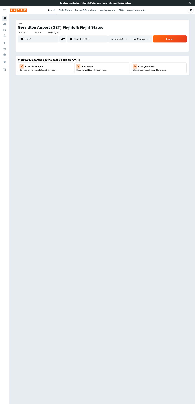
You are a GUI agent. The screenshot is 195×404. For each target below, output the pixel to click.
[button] (190, 3)
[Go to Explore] (4, 43)
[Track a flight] (4, 49)
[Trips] (4, 62)
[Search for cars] (4, 29)
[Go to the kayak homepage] (18, 10)
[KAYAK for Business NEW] (4, 54)
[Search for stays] (4, 24)
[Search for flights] (4, 18)
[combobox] (23, 32)
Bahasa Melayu (124, 3)
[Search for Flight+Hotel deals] (4, 35)
